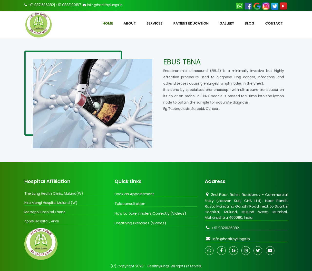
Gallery (226, 23)
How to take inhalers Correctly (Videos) (150, 213)
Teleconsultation (130, 203)
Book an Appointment (134, 193)
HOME (108, 23)
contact (274, 23)
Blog (249, 23)
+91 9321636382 (222, 227)
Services (154, 23)
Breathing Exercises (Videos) (140, 223)
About (130, 23)
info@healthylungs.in (227, 238)
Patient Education (191, 23)
